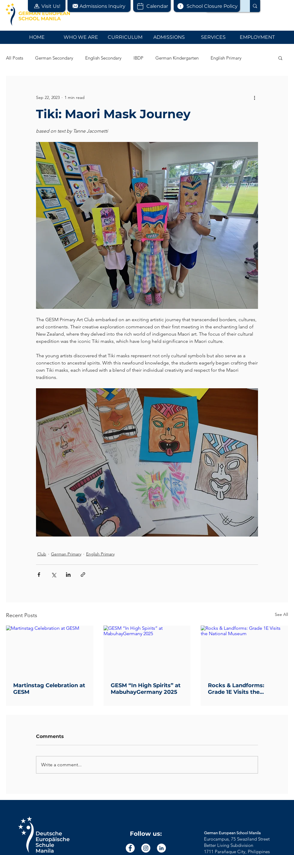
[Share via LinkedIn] (68, 574)
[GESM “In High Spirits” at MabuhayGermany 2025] (147, 650)
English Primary (226, 58)
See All (281, 614)
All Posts (14, 58)
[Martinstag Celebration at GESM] (49, 650)
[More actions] (254, 97)
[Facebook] (130, 848)
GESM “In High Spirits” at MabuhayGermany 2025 (146, 688)
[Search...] (255, 6)
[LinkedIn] (161, 848)
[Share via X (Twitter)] (53, 574)
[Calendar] (152, 6)
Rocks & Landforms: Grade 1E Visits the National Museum (236, 688)
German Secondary (54, 58)
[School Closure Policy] (207, 6)
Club (41, 554)
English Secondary (103, 58)
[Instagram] (145, 848)
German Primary (66, 554)
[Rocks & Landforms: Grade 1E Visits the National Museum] (244, 650)
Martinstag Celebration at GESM (49, 688)
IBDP (138, 58)
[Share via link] (83, 574)
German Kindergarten (177, 58)
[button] (46, 6)
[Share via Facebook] (39, 574)
